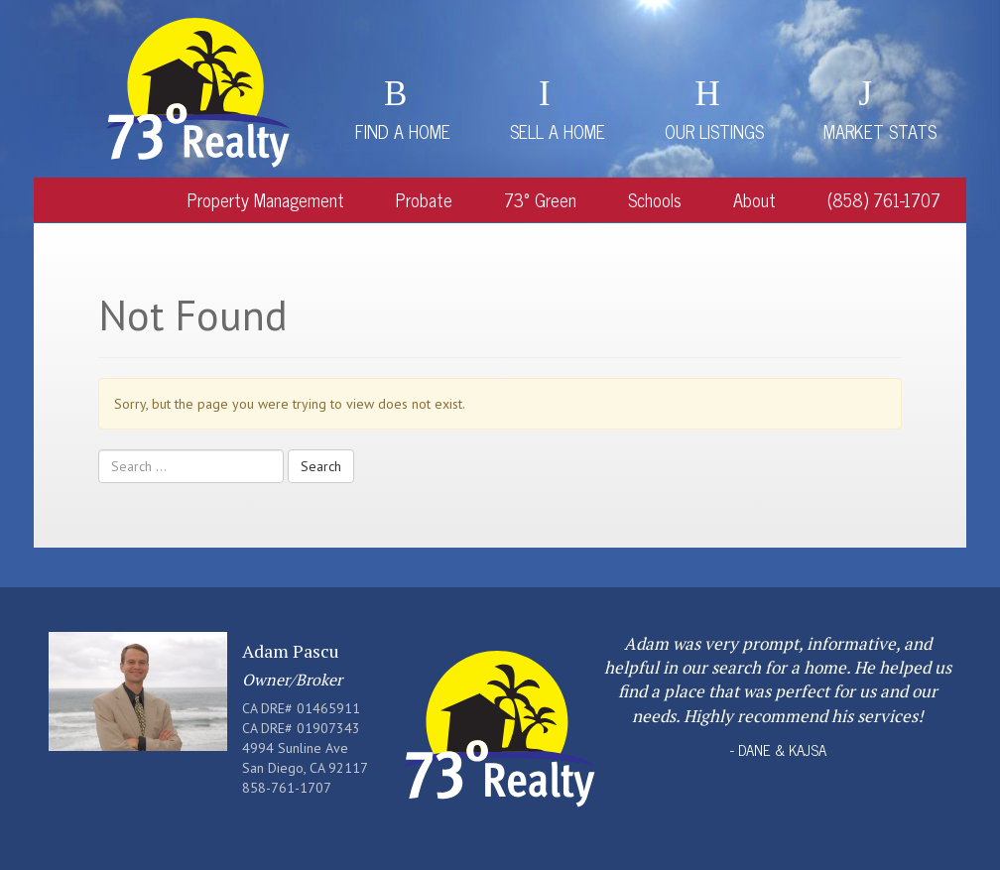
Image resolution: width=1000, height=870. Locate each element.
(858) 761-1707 (883, 199)
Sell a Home (557, 131)
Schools (655, 199)
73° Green (540, 199)
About (754, 199)
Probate (424, 199)
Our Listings (714, 131)
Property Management (266, 199)
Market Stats (880, 131)
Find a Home (402, 131)
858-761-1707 (286, 788)
